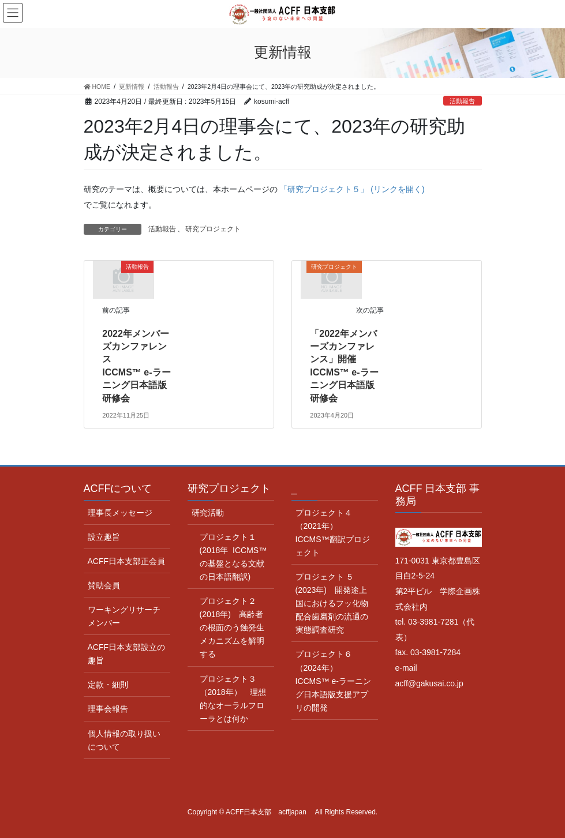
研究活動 (208, 512)
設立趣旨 (104, 537)
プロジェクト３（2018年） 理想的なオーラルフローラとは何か (233, 698)
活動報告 (462, 100)
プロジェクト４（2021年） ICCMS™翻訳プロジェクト (332, 532)
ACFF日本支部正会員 (127, 561)
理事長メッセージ (120, 512)
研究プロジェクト (213, 229)
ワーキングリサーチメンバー (124, 616)
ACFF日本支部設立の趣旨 (127, 653)
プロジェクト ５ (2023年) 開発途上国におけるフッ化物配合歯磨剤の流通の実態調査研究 (331, 603)
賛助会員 (104, 585)
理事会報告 (108, 708)
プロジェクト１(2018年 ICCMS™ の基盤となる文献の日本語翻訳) (233, 556)
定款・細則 (108, 684)
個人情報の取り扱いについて (124, 740)
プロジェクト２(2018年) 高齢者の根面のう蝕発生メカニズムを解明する (232, 627)
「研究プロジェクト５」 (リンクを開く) (351, 189)
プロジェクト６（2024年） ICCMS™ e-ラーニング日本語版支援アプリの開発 (333, 680)
